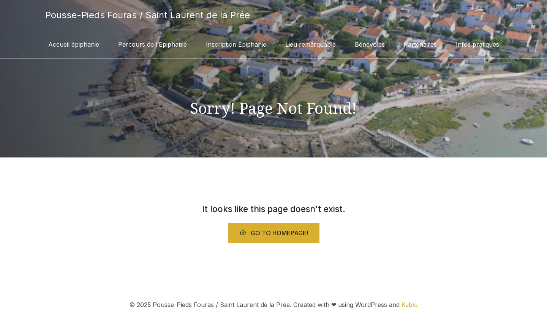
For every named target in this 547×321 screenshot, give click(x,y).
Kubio (410, 304)
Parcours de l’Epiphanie (152, 44)
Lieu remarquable (310, 44)
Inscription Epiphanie (236, 44)
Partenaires (420, 44)
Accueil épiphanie (73, 44)
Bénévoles (370, 44)
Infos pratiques (477, 44)
